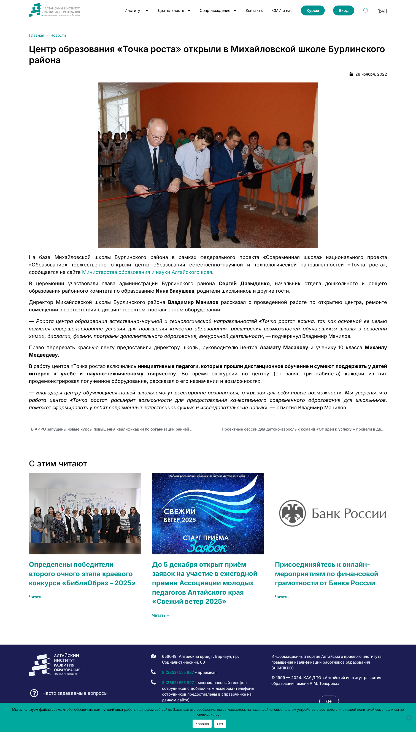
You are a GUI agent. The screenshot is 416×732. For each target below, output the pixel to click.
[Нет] (409, 718)
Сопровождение (218, 10)
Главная (36, 35)
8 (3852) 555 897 (178, 682)
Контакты (254, 10)
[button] (329, 701)
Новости (58, 35)
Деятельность (174, 10)
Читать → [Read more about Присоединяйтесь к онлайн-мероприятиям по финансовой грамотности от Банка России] (284, 596)
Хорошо (202, 724)
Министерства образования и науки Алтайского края (147, 272)
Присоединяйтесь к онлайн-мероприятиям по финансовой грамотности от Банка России (326, 573)
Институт (137, 10)
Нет (220, 724)
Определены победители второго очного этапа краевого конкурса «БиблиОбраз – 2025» (82, 573)
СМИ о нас (282, 10)
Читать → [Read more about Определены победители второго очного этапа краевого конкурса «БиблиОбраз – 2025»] (38, 596)
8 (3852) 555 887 (178, 672)
